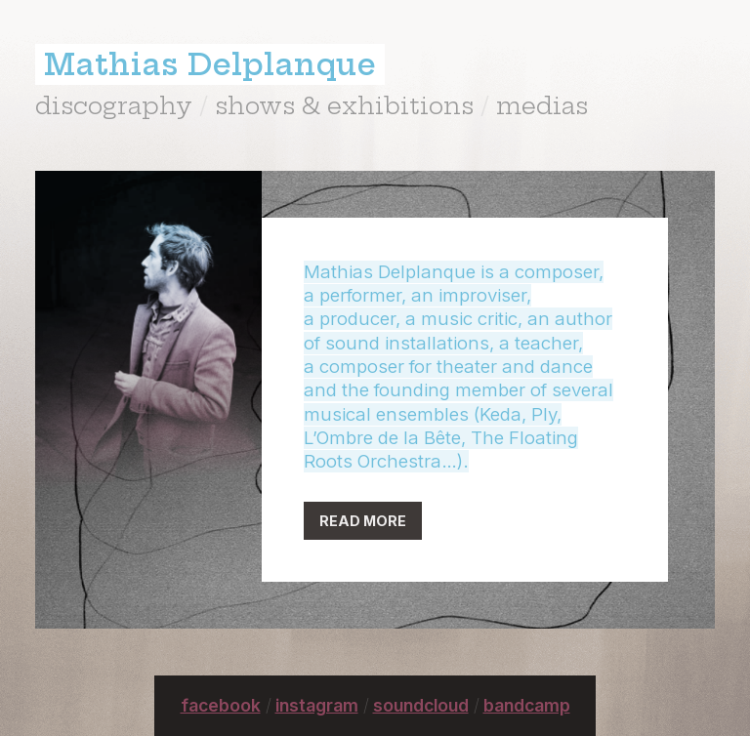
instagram (316, 705)
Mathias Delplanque (210, 64)
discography (113, 105)
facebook (221, 705)
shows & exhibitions (344, 105)
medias (542, 105)
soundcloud (421, 705)
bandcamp (526, 705)
